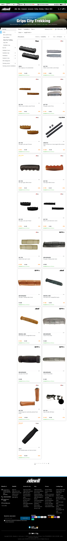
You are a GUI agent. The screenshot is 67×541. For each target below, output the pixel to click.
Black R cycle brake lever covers (50, 220)
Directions (5, 494)
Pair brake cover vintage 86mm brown (27, 335)
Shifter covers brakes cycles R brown (27, 106)
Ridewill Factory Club (16, 492)
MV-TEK (45, 66)
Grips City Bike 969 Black (48, 412)
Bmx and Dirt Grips (7, 34)
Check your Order (27, 489)
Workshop (41, 9)
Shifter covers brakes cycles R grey (51, 67)
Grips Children (6, 37)
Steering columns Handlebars (9, 66)
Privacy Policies (48, 489)
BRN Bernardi (47, 257)
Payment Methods (38, 494)
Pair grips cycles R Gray (48, 106)
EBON (20, 66)
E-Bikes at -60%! (48, 9)
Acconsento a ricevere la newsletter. (16, 521)
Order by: (37, 36)
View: (54, 36)
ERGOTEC (45, 143)
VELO (20, 448)
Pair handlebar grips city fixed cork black (27, 450)
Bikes (19, 9)
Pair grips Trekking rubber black (50, 259)
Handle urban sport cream (24, 259)
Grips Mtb (5, 42)
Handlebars (5, 55)
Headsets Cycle (6, 58)
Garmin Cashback (59, 497)
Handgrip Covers (6, 50)
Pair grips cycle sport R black (25, 220)
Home (22, 18)
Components (24, 9)
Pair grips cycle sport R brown (25, 144)
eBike (16, 9)
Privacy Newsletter (49, 500)
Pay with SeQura (26, 494)
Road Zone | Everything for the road (60, 510)
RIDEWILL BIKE (47, 296)
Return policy (37, 505)
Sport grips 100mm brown (49, 182)
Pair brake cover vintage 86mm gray (51, 297)
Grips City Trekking (41, 18)
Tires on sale (59, 512)
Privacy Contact (48, 499)
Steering (31, 18)
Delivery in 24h (48, 29)
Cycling (26, 18)
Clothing (36, 9)
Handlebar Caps (6, 45)
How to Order (37, 492)
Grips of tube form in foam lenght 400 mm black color (53, 145)
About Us (14, 489)
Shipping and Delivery (38, 495)
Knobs (35, 18)
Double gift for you (60, 491)
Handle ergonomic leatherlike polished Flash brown (28, 412)
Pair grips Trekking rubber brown (26, 297)
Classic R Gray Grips (47, 335)
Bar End (4, 47)
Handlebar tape (6, 53)
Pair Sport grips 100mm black (25, 182)
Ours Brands (15, 495)
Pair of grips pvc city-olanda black (26, 67)
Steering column (6, 63)
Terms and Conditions (39, 500)
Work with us (15, 497)
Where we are (15, 494)
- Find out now (44, 1)
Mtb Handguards (6, 60)
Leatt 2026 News (60, 505)
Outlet (57, 506)
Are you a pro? (26, 500)
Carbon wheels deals (60, 489)
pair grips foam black (23, 373)
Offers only (60, 29)
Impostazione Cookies (49, 506)
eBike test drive (26, 492)
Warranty (25, 502)
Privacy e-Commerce (49, 494)
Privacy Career (48, 502)
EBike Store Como (16, 491)
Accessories (31, 9)
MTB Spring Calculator (28, 503)
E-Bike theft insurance (28, 491)
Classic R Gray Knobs (47, 373)
